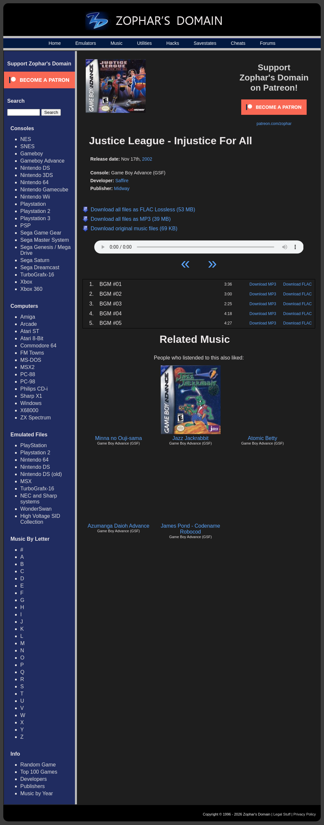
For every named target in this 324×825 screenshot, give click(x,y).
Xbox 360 (31, 289)
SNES (27, 146)
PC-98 (27, 381)
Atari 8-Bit (31, 338)
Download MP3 (262, 284)
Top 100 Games (38, 772)
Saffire (121, 180)
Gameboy (31, 153)
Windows (31, 403)
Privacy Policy (305, 814)
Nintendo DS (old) (41, 474)
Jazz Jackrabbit (190, 438)
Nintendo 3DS (36, 175)
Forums (267, 43)
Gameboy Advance (42, 161)
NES (25, 139)
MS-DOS (30, 360)
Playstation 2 (35, 211)
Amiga (27, 317)
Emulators (85, 43)
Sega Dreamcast (39, 267)
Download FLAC (297, 284)
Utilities (144, 43)
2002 (147, 159)
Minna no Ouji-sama (118, 438)
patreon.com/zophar (274, 123)
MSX (26, 481)
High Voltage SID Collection (40, 519)
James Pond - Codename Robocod (190, 529)
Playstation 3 (35, 218)
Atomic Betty (262, 438)
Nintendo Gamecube (44, 189)
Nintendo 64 (34, 182)
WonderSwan (36, 509)
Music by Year (36, 793)
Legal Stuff (281, 814)
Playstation (33, 204)
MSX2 (27, 367)
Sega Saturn (34, 260)
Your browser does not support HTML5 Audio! (199, 245)
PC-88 (27, 374)
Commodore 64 (38, 345)
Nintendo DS (35, 168)
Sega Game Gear (40, 233)
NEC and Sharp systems (38, 498)
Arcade (28, 324)
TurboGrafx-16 (37, 274)
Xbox (26, 282)
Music (117, 43)
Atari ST (29, 331)
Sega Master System (44, 240)
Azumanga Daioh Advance (119, 526)
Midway (121, 188)
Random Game (38, 764)
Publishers (32, 786)
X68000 (29, 410)
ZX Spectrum (35, 417)
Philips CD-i (34, 389)
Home (54, 43)
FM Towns (32, 353)
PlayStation (33, 445)
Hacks (172, 43)
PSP (25, 225)
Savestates (205, 43)
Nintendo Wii (35, 197)
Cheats (238, 43)
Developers (33, 779)
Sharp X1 (31, 396)
